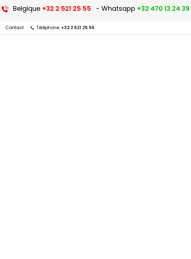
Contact (14, 27)
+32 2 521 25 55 (78, 27)
